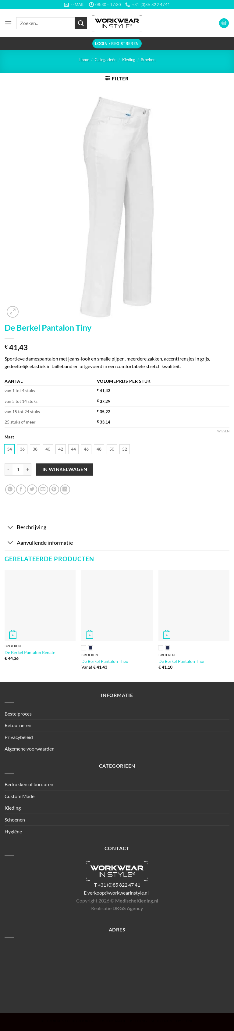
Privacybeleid (19, 737)
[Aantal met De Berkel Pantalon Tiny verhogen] (27, 469)
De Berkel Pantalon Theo (104, 661)
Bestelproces (18, 713)
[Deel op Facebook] (21, 489)
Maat (9, 437)
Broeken (148, 59)
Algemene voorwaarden (30, 748)
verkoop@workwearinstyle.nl (118, 893)
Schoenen (15, 819)
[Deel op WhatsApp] (10, 489)
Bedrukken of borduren (29, 784)
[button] (8, 23)
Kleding (128, 59)
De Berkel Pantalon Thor (181, 661)
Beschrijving (25, 528)
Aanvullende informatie (39, 543)
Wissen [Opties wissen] (223, 431)
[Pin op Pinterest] (54, 489)
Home (84, 59)
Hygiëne (13, 831)
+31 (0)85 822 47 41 (119, 885)
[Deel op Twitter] (32, 489)
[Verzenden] (81, 23)
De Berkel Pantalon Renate (30, 652)
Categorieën (105, 59)
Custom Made (19, 796)
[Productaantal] (18, 469)
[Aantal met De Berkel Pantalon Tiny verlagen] (8, 469)
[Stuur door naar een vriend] (43, 489)
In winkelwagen (64, 469)
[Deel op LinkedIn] (65, 489)
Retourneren (18, 725)
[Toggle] (10, 528)
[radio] (9, 449)
